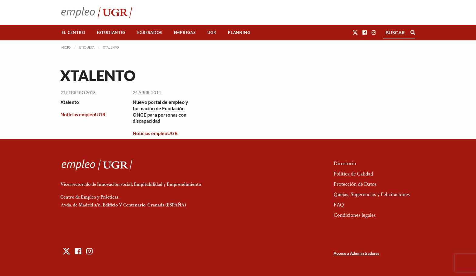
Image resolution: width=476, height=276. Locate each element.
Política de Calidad (353, 173)
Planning (239, 32)
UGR (211, 32)
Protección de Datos (355, 184)
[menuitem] (73, 32)
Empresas (185, 32)
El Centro (73, 32)
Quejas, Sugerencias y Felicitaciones (372, 194)
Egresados (149, 32)
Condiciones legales (355, 215)
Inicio (65, 47)
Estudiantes (111, 32)
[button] (355, 32)
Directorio (345, 163)
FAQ (339, 204)
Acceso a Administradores (356, 253)
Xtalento (69, 102)
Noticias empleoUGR (82, 114)
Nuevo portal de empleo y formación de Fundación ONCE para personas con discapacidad (160, 111)
